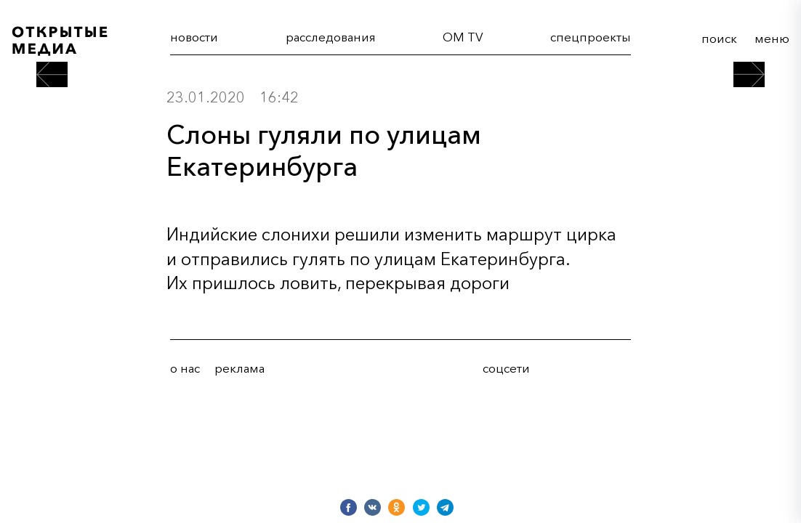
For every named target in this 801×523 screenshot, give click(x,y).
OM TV (463, 37)
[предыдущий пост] (52, 74)
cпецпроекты (590, 37)
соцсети (506, 368)
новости (194, 37)
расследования (331, 37)
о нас (185, 368)
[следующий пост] (749, 74)
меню (771, 38)
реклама (239, 368)
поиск (719, 38)
